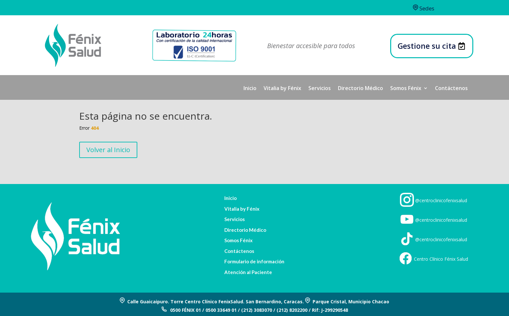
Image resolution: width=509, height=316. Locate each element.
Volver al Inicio (108, 149)
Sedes (423, 8)
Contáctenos (451, 89)
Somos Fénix (405, 89)
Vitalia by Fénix (282, 89)
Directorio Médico (360, 89)
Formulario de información (254, 261)
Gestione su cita (427, 46)
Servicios (319, 89)
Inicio (249, 89)
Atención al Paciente (248, 272)
